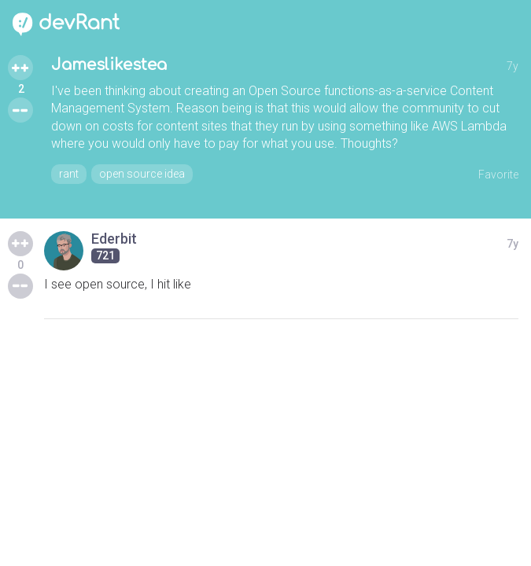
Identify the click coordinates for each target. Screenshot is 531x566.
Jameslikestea (109, 65)
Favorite (498, 174)
